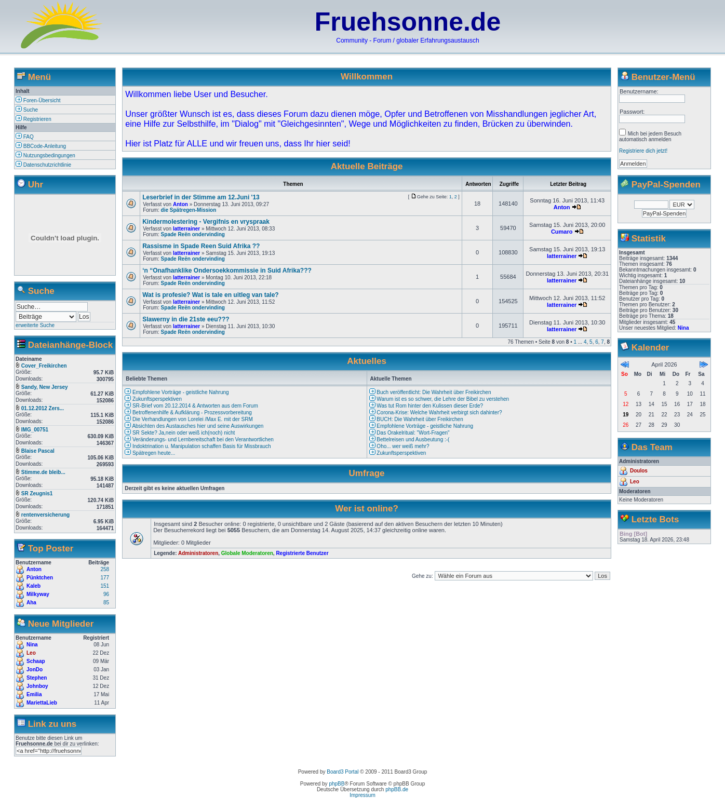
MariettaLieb (41, 703)
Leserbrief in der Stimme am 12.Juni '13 (201, 197)
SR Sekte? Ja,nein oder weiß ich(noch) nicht (180, 433)
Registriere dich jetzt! (643, 151)
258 (104, 569)
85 (106, 602)
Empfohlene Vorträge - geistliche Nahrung (177, 392)
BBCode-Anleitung (41, 146)
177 (104, 577)
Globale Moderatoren (247, 553)
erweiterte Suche (35, 325)
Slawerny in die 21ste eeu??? (185, 319)
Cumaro (562, 231)
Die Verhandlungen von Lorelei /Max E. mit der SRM (189, 419)
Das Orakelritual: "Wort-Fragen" (409, 433)
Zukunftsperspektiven (153, 399)
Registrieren (33, 119)
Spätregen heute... (150, 453)
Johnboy (37, 686)
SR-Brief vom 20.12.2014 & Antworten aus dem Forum (191, 406)
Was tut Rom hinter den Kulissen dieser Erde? (426, 406)
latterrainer (186, 229)
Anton (34, 569)
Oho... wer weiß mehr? (399, 446)
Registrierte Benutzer (302, 553)
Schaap (35, 661)
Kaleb (33, 586)
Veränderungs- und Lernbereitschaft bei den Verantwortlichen (199, 439)
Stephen (36, 678)
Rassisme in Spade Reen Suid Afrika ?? (201, 246)
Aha (31, 602)
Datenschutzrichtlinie (43, 165)
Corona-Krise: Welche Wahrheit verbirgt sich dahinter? (435, 412)
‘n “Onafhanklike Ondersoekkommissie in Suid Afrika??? (227, 270)
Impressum (362, 795)
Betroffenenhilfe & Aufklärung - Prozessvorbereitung (188, 412)
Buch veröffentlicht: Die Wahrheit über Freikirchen (430, 392)
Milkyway (37, 594)
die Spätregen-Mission (189, 210)
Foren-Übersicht (38, 100)
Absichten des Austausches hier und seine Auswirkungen (194, 426)
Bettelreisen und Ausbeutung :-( (409, 439)
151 (104, 586)
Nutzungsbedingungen (45, 155)
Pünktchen (39, 577)
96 (106, 594)
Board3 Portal (342, 772)
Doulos (639, 471)
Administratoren (198, 553)
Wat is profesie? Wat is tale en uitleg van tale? (210, 295)
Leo (31, 653)
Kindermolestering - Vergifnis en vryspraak (206, 221)
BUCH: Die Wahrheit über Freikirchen (416, 419)
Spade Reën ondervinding (193, 234)
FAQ (25, 137)
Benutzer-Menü (663, 77)
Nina (32, 644)
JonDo (34, 669)
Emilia (34, 694)
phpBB (336, 784)
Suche (27, 110)
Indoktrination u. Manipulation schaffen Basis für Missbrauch (198, 446)
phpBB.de (396, 789)
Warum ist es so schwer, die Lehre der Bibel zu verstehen (439, 399)
